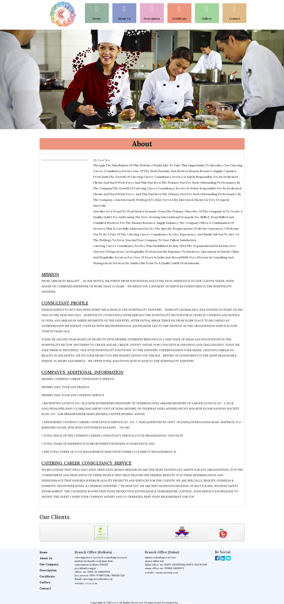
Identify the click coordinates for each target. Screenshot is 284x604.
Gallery (45, 582)
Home (96, 18)
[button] (21, 79)
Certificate (47, 576)
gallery (207, 18)
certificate (179, 18)
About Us (124, 18)
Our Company (49, 564)
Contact (234, 18)
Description (152, 18)
